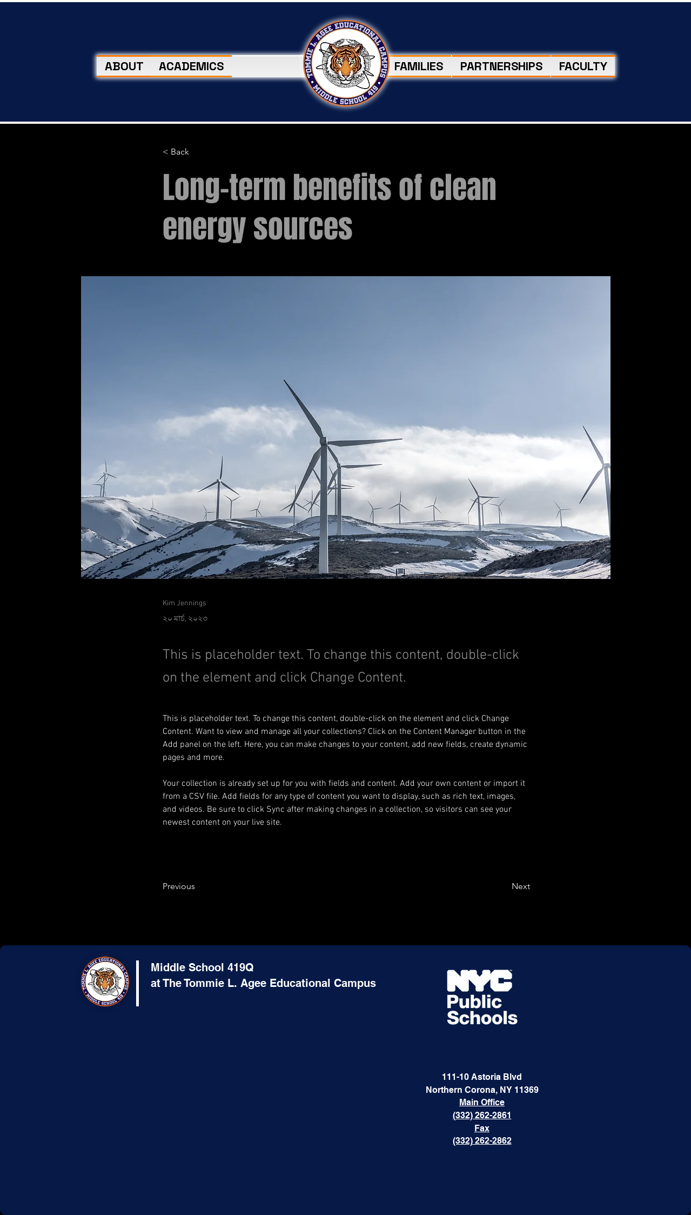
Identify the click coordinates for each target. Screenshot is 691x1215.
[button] (418, 66)
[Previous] (198, 886)
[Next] (503, 886)
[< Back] (198, 151)
